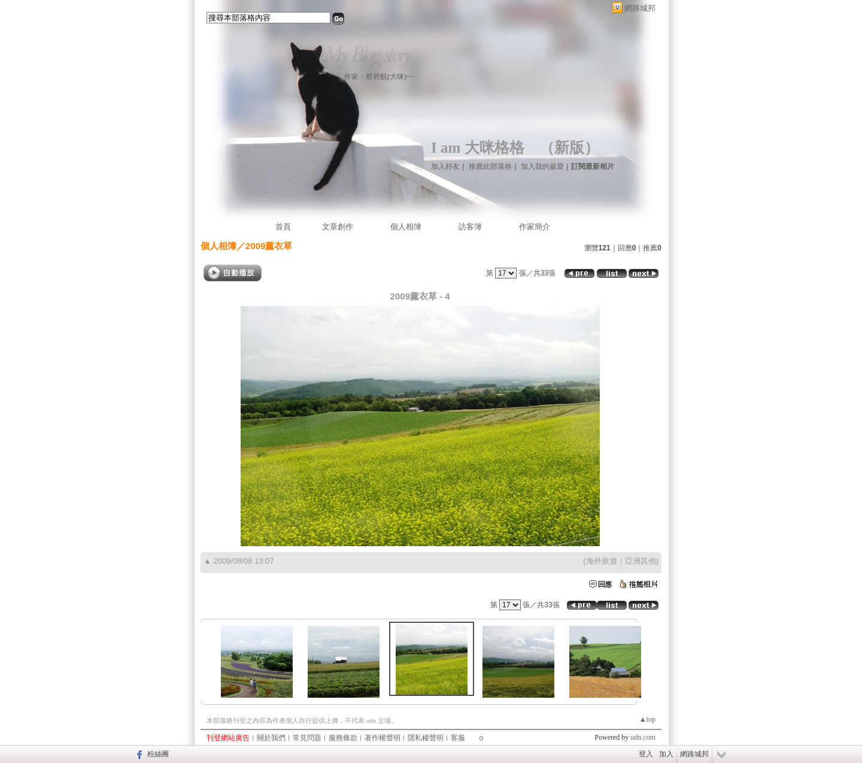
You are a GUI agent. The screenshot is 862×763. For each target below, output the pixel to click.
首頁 (283, 226)
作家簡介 (534, 226)
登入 (646, 754)
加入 (666, 754)
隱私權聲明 (426, 738)
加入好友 (445, 166)
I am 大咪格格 (477, 148)
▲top (647, 719)
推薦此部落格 (490, 166)
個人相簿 (405, 226)
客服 (458, 738)
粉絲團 (158, 754)
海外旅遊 (601, 560)
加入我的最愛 (542, 166)
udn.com (642, 737)
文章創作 (337, 226)
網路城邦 (639, 8)
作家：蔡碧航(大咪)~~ (379, 76)
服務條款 (343, 738)
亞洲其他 (640, 560)
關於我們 (271, 738)
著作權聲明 (382, 738)
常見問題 (307, 738)
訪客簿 (470, 226)
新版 (569, 148)
